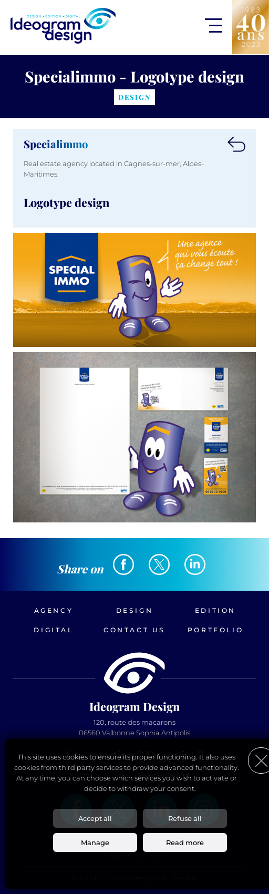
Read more (185, 842)
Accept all (95, 818)
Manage (95, 842)
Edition (215, 610)
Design (134, 610)
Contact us (134, 630)
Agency (54, 610)
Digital (53, 630)
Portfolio (215, 630)
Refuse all (185, 818)
